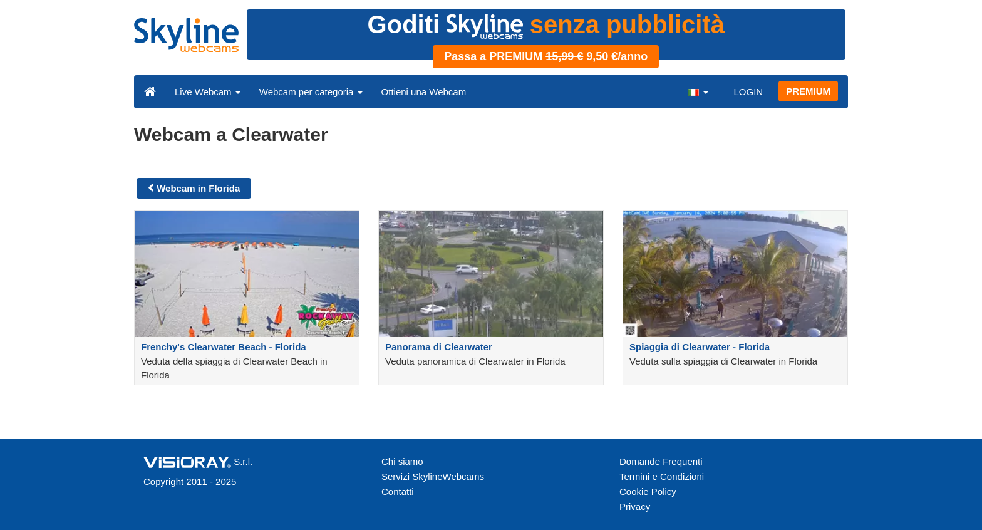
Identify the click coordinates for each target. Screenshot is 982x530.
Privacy (634, 506)
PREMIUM (808, 91)
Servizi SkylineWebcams (432, 476)
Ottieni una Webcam (424, 91)
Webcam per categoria (311, 91)
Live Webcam (207, 91)
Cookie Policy (647, 491)
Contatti (397, 491)
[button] (698, 91)
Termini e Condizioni (661, 476)
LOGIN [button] (748, 91)
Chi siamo (402, 461)
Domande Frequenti (661, 461)
